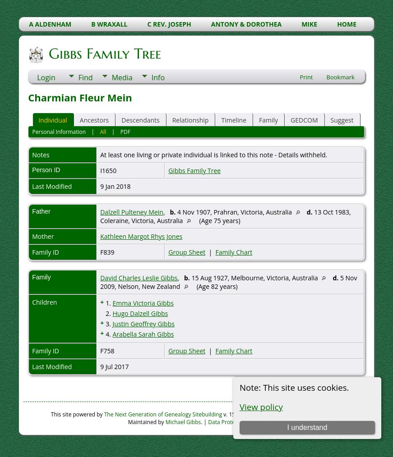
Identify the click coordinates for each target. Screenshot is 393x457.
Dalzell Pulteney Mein (131, 212)
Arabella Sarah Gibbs (143, 334)
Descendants (140, 120)
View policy (261, 406)
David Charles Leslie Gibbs (138, 278)
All (103, 132)
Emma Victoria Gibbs (143, 303)
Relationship (190, 120)
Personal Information (59, 132)
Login (46, 77)
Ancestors (94, 120)
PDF (125, 132)
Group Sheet (186, 252)
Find (86, 77)
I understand (307, 427)
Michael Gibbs (183, 422)
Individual (52, 120)
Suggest (342, 120)
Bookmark (341, 77)
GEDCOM (304, 120)
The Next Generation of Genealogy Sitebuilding (163, 414)
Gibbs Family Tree (104, 54)
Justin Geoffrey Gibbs (144, 324)
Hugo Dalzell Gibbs (140, 313)
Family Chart (234, 252)
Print (306, 77)
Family (268, 120)
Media (122, 77)
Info (158, 77)
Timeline (233, 120)
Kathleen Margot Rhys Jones (141, 236)
